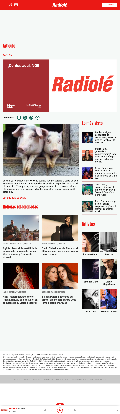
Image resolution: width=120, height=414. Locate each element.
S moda (75, 396)
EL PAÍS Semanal (83, 393)
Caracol (102, 389)
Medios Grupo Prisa (13, 397)
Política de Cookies (62, 379)
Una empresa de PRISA (13, 391)
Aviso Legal (36, 379)
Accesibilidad (48, 379)
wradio (56, 393)
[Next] (75, 410)
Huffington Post (37, 393)
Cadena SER (78, 389)
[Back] (44, 410)
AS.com (85, 389)
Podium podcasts (55, 396)
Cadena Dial (74, 393)
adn (93, 389)
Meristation (96, 396)
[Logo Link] (59, 5)
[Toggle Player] (116, 410)
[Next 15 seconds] (68, 410)
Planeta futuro (91, 393)
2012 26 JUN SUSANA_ (15, 197)
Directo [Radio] (109, 5)
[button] (5, 5)
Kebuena (99, 393)
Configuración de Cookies (97, 379)
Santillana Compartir (68, 389)
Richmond (32, 396)
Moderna (44, 396)
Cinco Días (65, 393)
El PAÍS (34, 389)
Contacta (17, 379)
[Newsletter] (16, 5)
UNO (50, 393)
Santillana (56, 389)
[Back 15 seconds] (52, 410)
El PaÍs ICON (65, 396)
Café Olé (7, 55)
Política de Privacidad (79, 379)
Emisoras (26, 379)
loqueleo (85, 396)
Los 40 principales (45, 389)
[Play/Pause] (60, 410)
